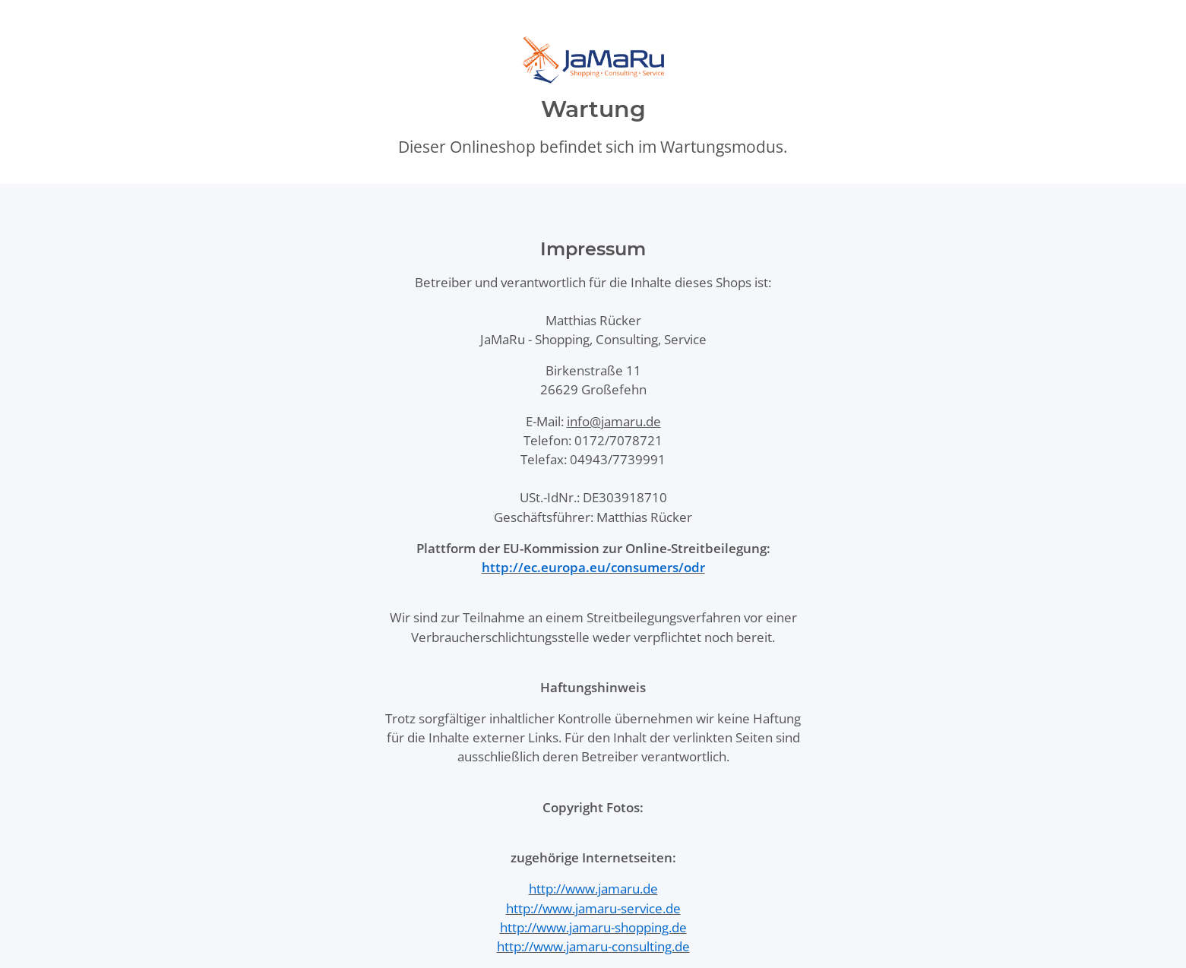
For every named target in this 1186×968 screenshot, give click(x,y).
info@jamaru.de (614, 421)
